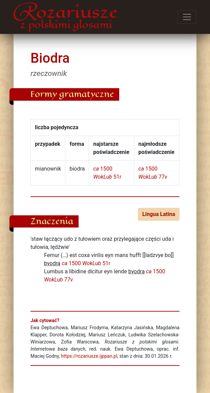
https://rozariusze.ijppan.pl (89, 356)
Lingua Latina (158, 214)
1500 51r (86, 263)
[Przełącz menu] (186, 17)
